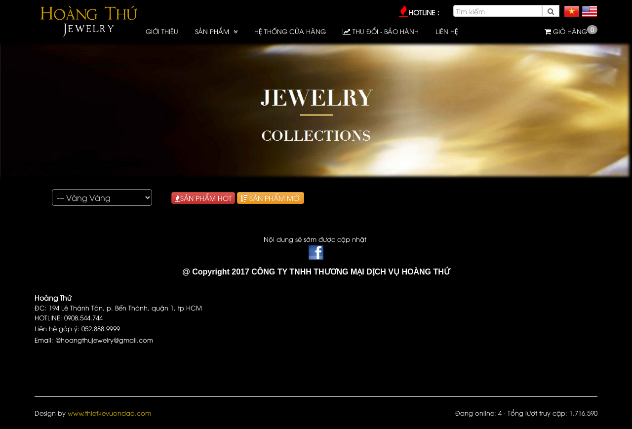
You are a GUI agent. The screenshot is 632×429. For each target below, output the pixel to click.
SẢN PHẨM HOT (203, 197)
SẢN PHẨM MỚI (270, 197)
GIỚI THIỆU (162, 31)
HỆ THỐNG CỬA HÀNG (290, 31)
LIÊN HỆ (446, 31)
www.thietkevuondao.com (109, 412)
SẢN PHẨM (213, 31)
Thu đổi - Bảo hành (381, 31)
